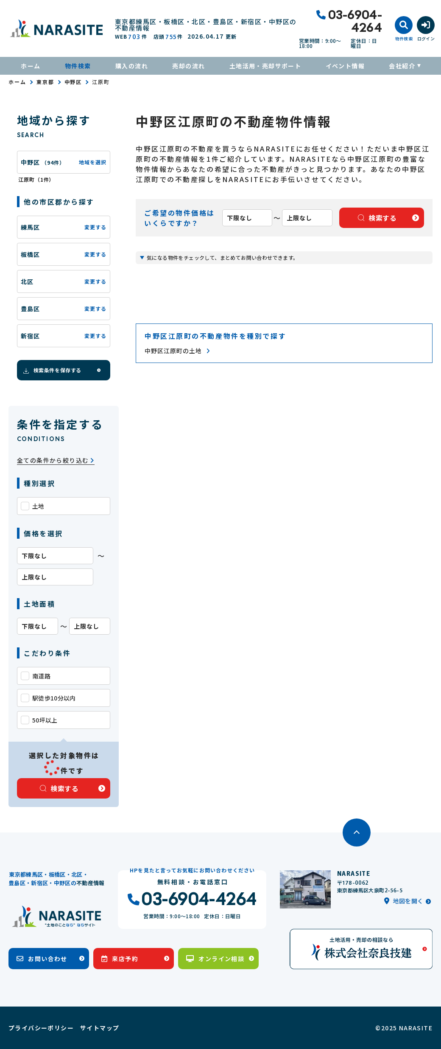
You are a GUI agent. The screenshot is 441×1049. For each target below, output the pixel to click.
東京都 (45, 81)
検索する (59, 788)
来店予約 (119, 958)
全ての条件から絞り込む (56, 460)
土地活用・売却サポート (265, 66)
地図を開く (403, 901)
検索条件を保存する (51, 370)
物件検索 (78, 66)
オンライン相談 (215, 958)
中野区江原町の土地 (177, 351)
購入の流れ (131, 66)
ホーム (30, 66)
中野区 (73, 81)
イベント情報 (345, 66)
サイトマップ (99, 1028)
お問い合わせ (42, 958)
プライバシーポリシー (41, 1028)
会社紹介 (402, 66)
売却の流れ (188, 66)
